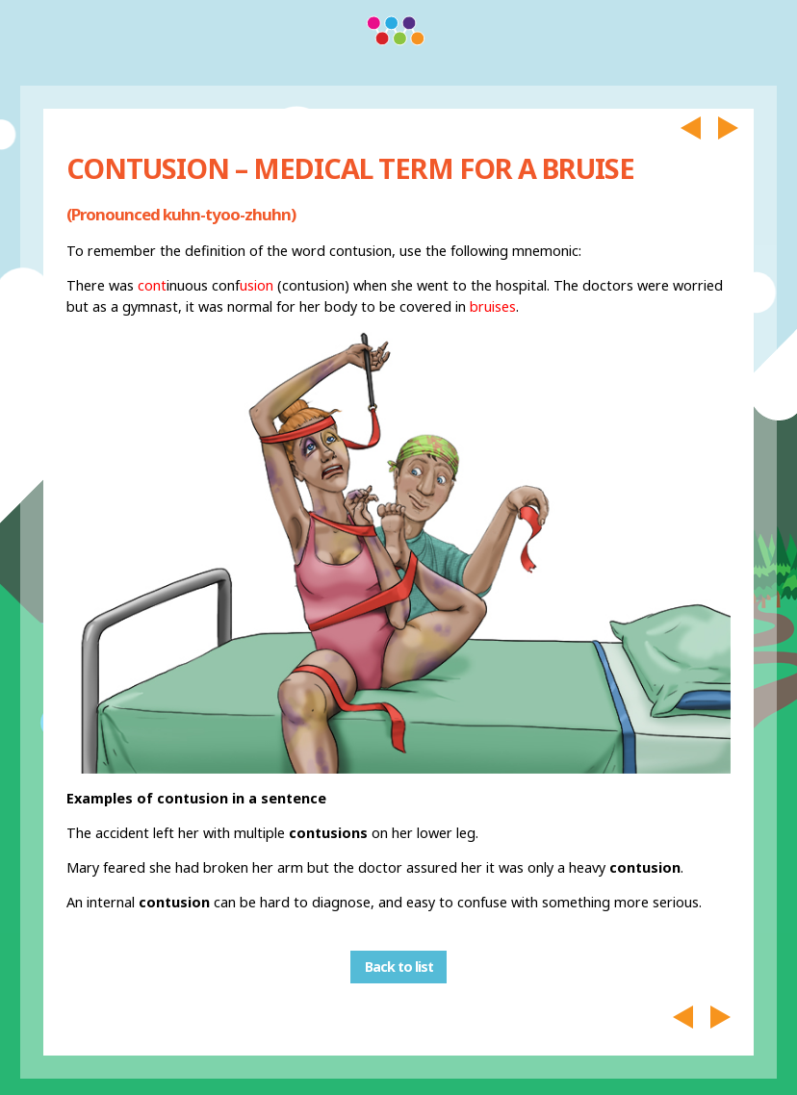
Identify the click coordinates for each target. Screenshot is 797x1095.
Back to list (399, 967)
